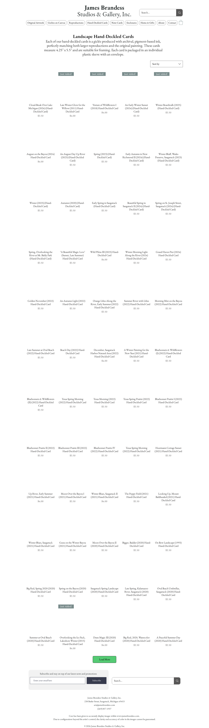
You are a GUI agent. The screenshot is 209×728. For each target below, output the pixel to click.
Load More (104, 659)
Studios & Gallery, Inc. (104, 14)
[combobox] (166, 64)
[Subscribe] (96, 680)
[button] (76, 22)
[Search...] (155, 12)
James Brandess (104, 7)
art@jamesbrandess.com (104, 704)
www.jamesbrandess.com (128, 715)
